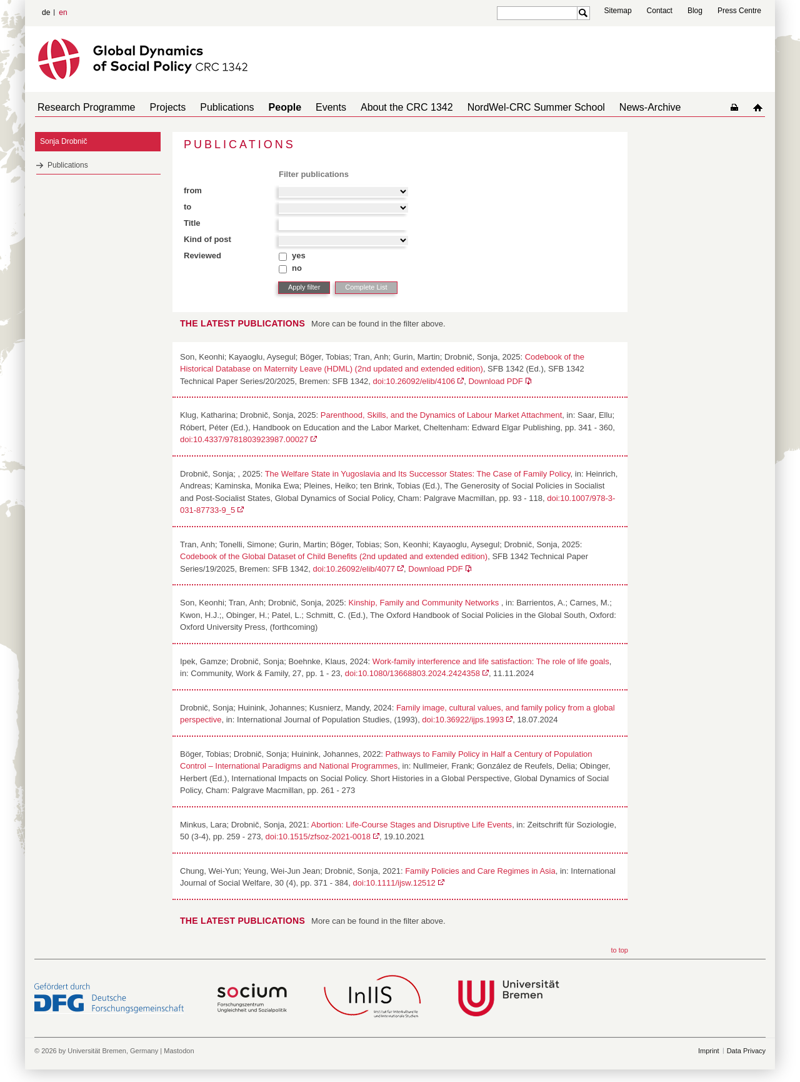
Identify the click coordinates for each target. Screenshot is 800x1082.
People (267, 107)
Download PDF (495, 381)
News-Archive (613, 107)
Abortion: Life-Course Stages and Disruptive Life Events (411, 824)
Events (308, 107)
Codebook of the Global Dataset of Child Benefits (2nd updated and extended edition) (334, 556)
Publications (214, 107)
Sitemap (618, 10)
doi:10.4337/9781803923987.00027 (244, 439)
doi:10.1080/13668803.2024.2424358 (412, 673)
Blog (695, 10)
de (46, 12)
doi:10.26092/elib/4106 (414, 381)
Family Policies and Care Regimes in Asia (480, 871)
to (187, 206)
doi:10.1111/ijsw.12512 (394, 882)
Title (192, 223)
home (760, 107)
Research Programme (84, 107)
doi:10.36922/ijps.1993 (463, 719)
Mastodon (179, 1050)
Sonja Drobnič (63, 141)
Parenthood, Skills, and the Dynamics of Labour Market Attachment (441, 415)
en (63, 12)
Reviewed (202, 255)
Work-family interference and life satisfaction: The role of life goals (490, 661)
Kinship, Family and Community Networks (425, 602)
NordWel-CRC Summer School (503, 107)
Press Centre (739, 10)
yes (299, 255)
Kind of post (207, 239)
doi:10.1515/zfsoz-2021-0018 (318, 836)
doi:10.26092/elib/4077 (353, 569)
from (193, 190)
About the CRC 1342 (379, 107)
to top (619, 950)
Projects (160, 107)
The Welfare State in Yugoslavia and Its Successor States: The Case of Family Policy (418, 473)
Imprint (708, 1050)
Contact (659, 10)
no (297, 268)
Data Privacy (746, 1050)
